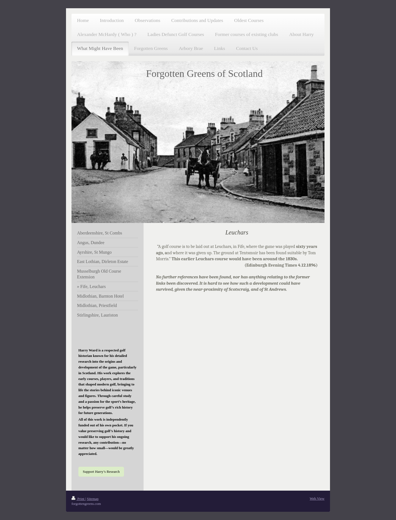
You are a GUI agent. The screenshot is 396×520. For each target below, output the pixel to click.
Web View (317, 498)
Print (78, 499)
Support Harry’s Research (101, 471)
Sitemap (93, 499)
